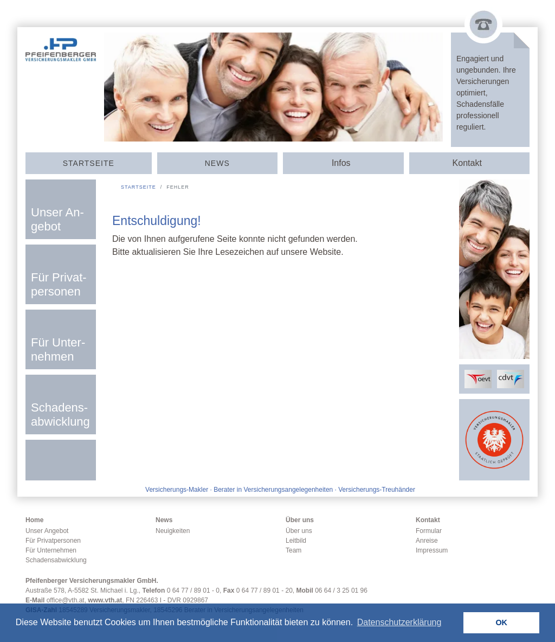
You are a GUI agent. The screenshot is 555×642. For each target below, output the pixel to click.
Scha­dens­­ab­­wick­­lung (60, 414)
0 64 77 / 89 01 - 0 (193, 590)
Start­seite (88, 163)
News (217, 163)
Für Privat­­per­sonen (59, 284)
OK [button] (501, 622)
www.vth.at (105, 600)
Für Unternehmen (50, 550)
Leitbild (296, 540)
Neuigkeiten (173, 531)
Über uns (300, 520)
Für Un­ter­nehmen (58, 349)
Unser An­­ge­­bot (57, 219)
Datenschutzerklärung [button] (399, 622)
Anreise (427, 540)
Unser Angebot (46, 531)
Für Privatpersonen (53, 540)
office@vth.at (66, 600)
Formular (429, 531)
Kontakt (428, 520)
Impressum (432, 550)
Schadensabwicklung (56, 560)
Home (34, 520)
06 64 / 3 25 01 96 (341, 590)
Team (293, 550)
